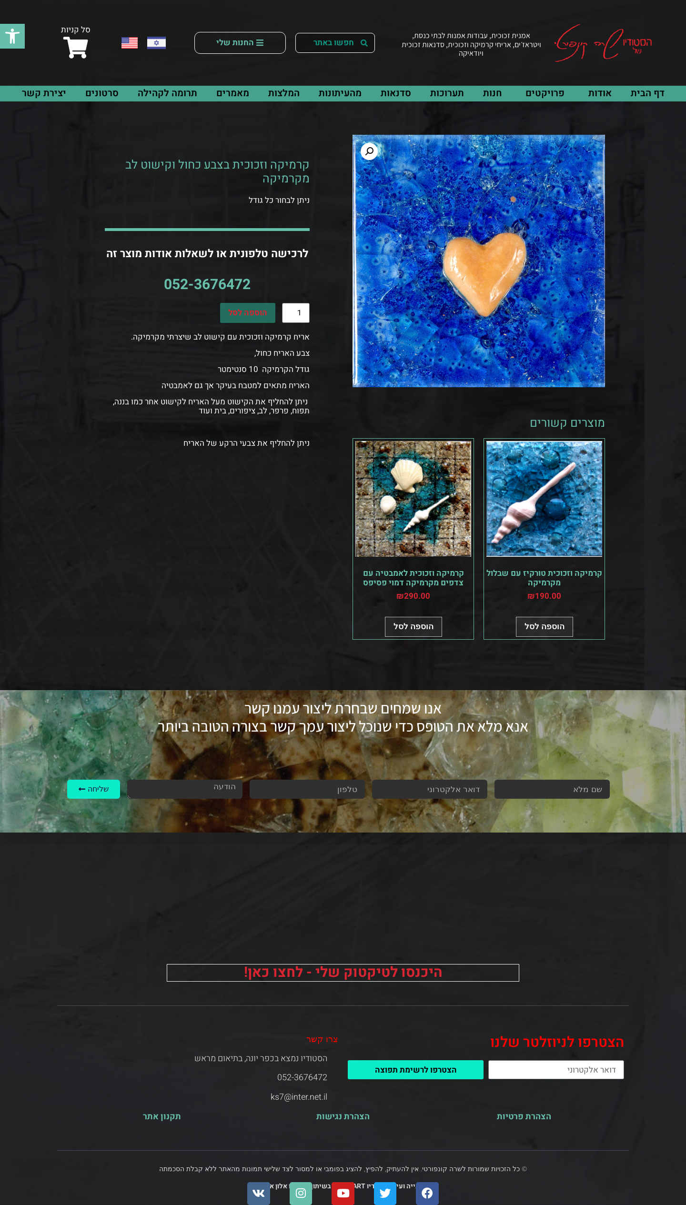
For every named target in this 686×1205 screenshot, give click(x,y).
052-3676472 (207, 284)
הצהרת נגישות (343, 1116)
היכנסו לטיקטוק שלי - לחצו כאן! (343, 972)
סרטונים (102, 93)
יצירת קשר (44, 93)
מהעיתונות (340, 93)
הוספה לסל (247, 313)
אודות (598, 93)
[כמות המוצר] (296, 313)
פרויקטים (543, 93)
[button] (12, 36)
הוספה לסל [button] (545, 626)
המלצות (284, 93)
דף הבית (648, 93)
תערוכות (447, 93)
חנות (492, 93)
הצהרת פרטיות (524, 1116)
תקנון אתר (162, 1116)
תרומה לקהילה (167, 93)
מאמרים (232, 93)
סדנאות (396, 93)
